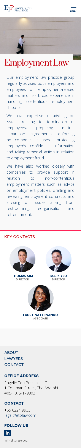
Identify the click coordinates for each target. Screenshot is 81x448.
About (11, 353)
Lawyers (13, 359)
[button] (72, 9)
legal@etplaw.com (20, 415)
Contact (14, 365)
